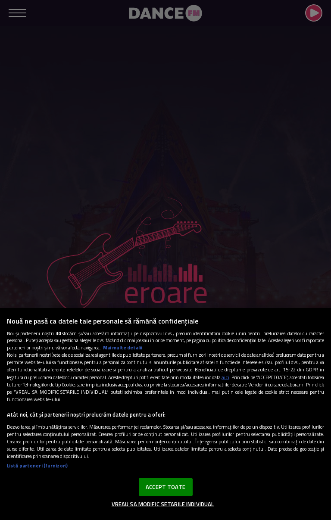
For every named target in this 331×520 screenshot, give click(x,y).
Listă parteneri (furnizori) (37, 465)
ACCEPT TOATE (165, 487)
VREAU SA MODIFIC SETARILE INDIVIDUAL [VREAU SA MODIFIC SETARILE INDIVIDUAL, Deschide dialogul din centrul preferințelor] (163, 504)
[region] (165, 414)
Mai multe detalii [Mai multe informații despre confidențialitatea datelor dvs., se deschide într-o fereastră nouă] (122, 347)
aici (225, 377)
